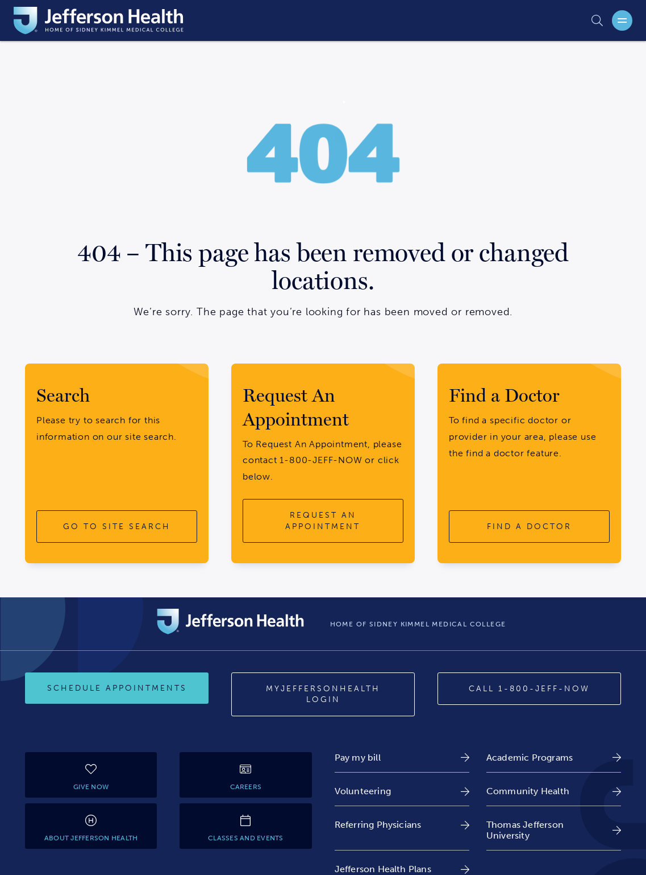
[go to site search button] (116, 526)
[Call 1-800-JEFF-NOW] (529, 688)
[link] (402, 757)
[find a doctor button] (529, 526)
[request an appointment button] (323, 521)
